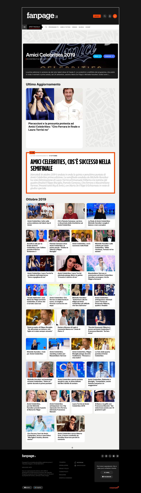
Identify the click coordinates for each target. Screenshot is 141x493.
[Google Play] (38, 487)
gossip (88, 27)
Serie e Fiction (65, 27)
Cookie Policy (63, 471)
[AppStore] (27, 487)
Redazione (62, 475)
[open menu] (24, 27)
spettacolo (34, 27)
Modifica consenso (65, 478)
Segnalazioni (63, 465)
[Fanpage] (29, 456)
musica (81, 27)
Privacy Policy (64, 468)
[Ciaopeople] (114, 488)
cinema (74, 27)
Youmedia (62, 462)
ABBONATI (96, 16)
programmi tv (54, 27)
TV (46, 27)
